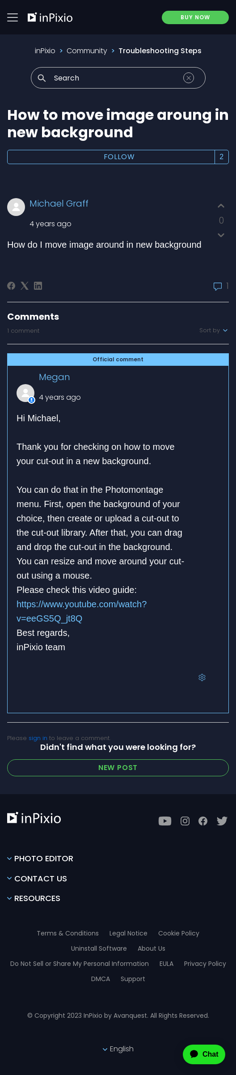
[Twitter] (222, 821)
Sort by (214, 330)
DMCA (100, 979)
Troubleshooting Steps (160, 51)
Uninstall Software (99, 948)
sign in (38, 738)
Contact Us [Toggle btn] (37, 878)
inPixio (45, 51)
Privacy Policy (205, 964)
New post (118, 767)
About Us (151, 948)
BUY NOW (195, 17)
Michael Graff (59, 203)
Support (133, 979)
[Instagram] (185, 821)
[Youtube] (165, 821)
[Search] (118, 78)
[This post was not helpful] (221, 235)
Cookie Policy (178, 933)
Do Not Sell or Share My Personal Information (79, 964)
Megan (54, 377)
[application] (196, 1054)
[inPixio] (50, 17)
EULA (166, 964)
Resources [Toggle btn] (33, 898)
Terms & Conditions (68, 933)
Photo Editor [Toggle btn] (40, 858)
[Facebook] (11, 286)
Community (87, 51)
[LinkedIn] (38, 286)
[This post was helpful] (221, 206)
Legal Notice (129, 933)
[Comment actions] (202, 677)
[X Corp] (25, 286)
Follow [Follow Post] (119, 157)
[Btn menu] (12, 17)
